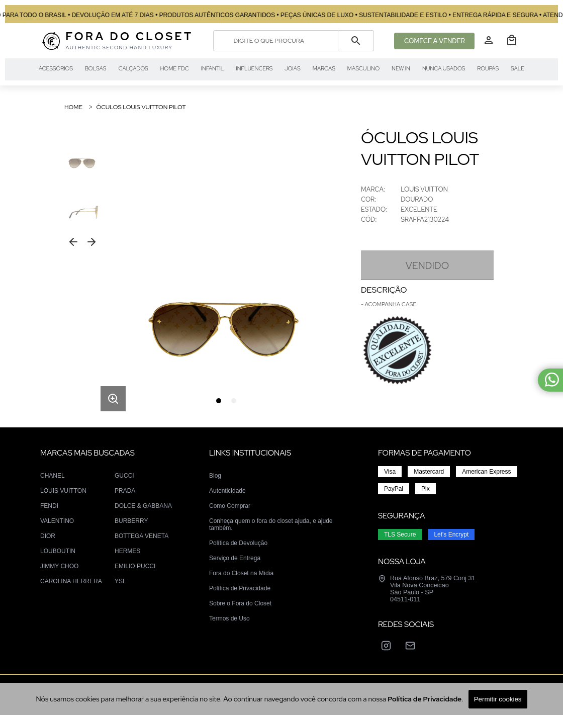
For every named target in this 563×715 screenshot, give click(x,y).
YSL (120, 581)
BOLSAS (96, 68)
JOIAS (292, 68)
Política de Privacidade (239, 588)
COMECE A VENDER (434, 41)
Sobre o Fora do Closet (240, 603)
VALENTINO (57, 520)
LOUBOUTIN (57, 551)
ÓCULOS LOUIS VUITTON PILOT (140, 107)
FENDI (49, 505)
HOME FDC (174, 68)
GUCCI (124, 475)
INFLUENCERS (254, 68)
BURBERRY (131, 520)
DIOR (47, 536)
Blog (215, 475)
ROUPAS (488, 68)
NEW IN (401, 68)
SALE (517, 68)
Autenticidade (227, 490)
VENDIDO (427, 265)
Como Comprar (229, 505)
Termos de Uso (229, 618)
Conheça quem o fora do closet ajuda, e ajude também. (271, 524)
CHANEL (52, 475)
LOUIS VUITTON (63, 490)
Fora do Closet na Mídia (241, 573)
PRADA (125, 490)
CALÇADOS (133, 68)
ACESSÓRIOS (56, 68)
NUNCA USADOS (443, 68)
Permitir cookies (498, 699)
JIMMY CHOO (59, 566)
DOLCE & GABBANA (143, 505)
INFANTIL (212, 68)
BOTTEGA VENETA (141, 536)
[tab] (218, 400)
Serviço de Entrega (234, 558)
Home (73, 107)
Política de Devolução (238, 543)
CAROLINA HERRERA (71, 581)
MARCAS (324, 68)
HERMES (127, 551)
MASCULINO (363, 68)
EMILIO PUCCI (135, 566)
